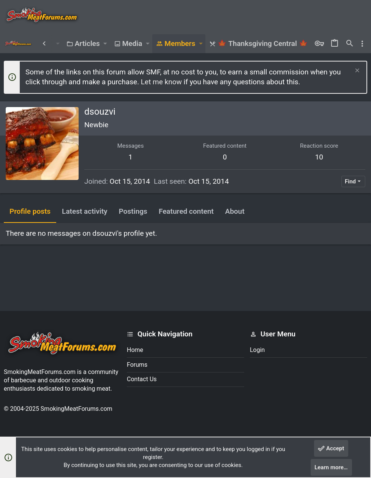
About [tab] (235, 211)
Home (135, 349)
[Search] (349, 44)
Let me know (161, 81)
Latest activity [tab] (84, 211)
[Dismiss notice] (356, 71)
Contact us (142, 379)
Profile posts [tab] (30, 211)
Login (257, 349)
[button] (58, 43)
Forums (137, 364)
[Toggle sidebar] (362, 44)
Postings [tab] (133, 211)
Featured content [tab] (186, 211)
